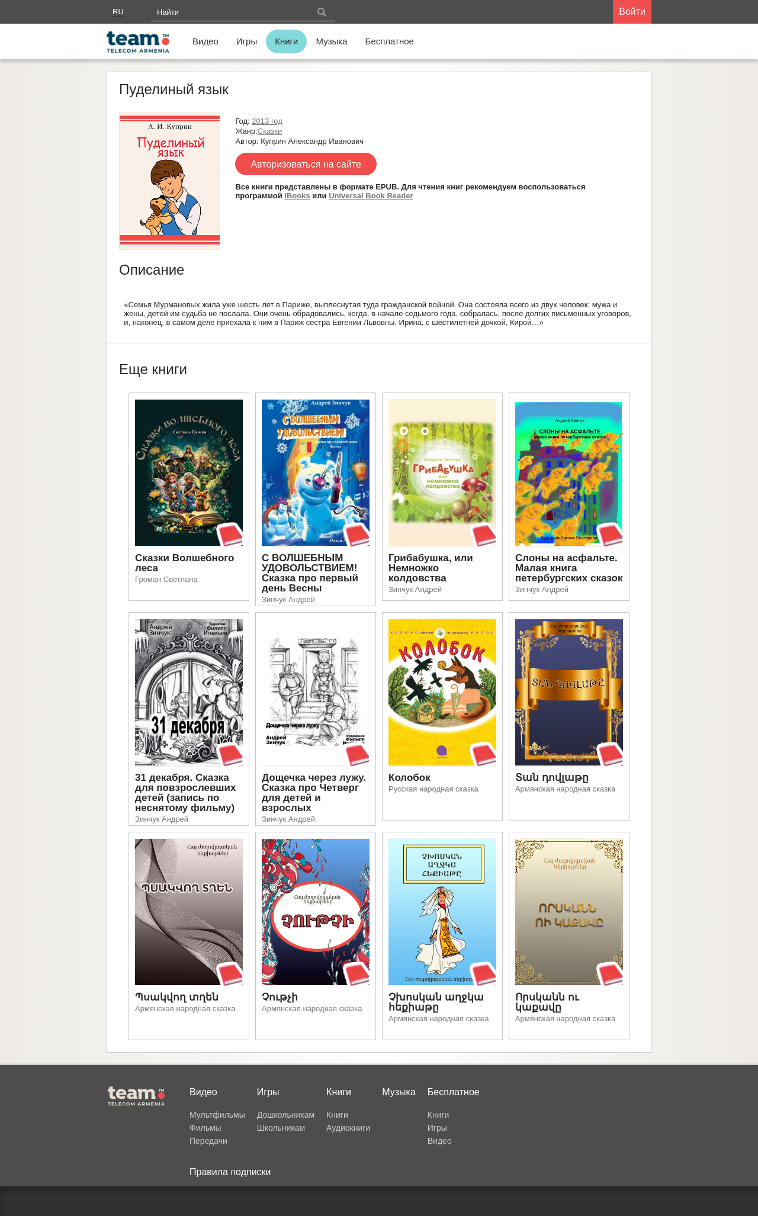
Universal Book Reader (371, 195)
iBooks (297, 195)
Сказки (270, 131)
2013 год (267, 121)
